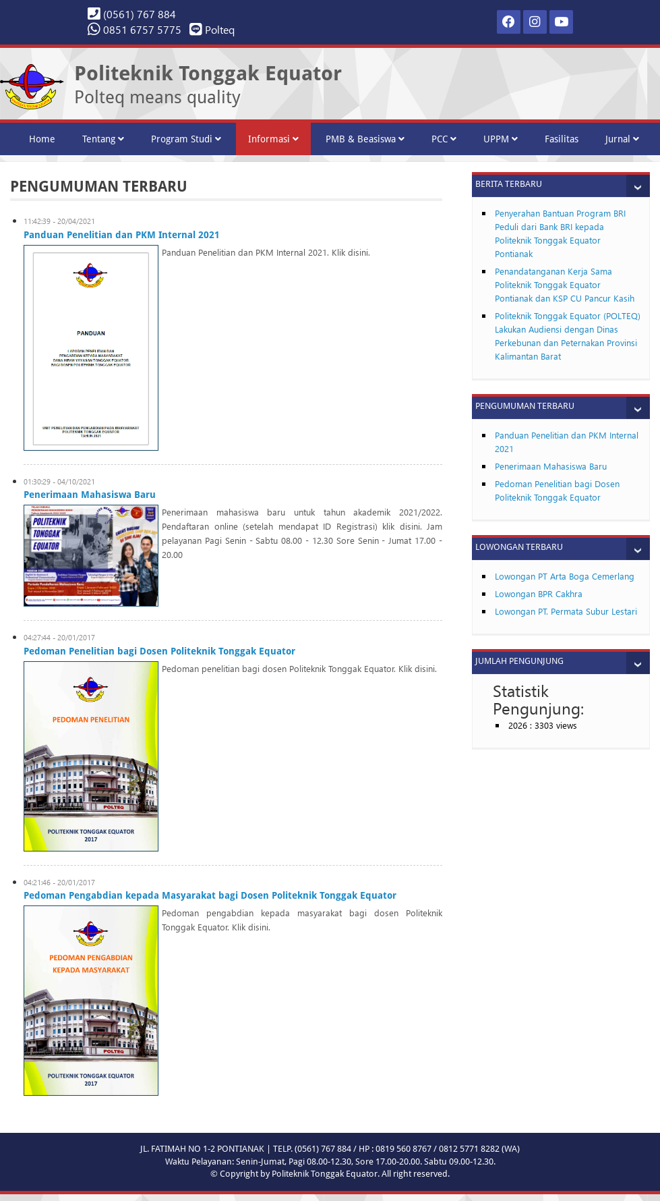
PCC (443, 139)
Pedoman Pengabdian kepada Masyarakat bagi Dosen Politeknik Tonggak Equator (210, 895)
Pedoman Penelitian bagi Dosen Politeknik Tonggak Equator (159, 651)
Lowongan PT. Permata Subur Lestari (566, 611)
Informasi (273, 139)
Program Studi (186, 139)
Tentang (103, 139)
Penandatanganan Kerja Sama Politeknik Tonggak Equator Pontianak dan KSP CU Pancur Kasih (564, 284)
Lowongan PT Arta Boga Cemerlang (564, 576)
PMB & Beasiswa (365, 139)
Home (42, 139)
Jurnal (622, 139)
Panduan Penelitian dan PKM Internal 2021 (122, 234)
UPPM (500, 139)
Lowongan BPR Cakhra (538, 593)
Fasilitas (561, 139)
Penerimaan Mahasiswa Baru (90, 494)
